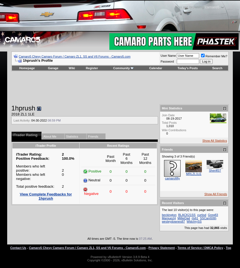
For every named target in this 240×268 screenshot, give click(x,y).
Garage (53, 68)
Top (228, 247)
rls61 (195, 218)
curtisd (201, 215)
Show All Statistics (214, 140)
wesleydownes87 (173, 221)
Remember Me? (214, 56)
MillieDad (184, 218)
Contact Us (18, 247)
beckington (169, 215)
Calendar (155, 68)
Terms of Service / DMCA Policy (200, 247)
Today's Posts (188, 68)
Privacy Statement (162, 247)
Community (123, 68)
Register (92, 68)
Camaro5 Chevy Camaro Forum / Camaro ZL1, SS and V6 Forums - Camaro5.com (75, 56)
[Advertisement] (119, 87)
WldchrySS (194, 221)
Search (217, 68)
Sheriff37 (215, 170)
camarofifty (172, 178)
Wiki (72, 68)
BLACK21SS (187, 215)
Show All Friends (215, 194)
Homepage (27, 68)
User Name (168, 55)
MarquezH (169, 218)
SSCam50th (208, 218)
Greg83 (213, 215)
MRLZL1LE (194, 174)
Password (167, 61)
